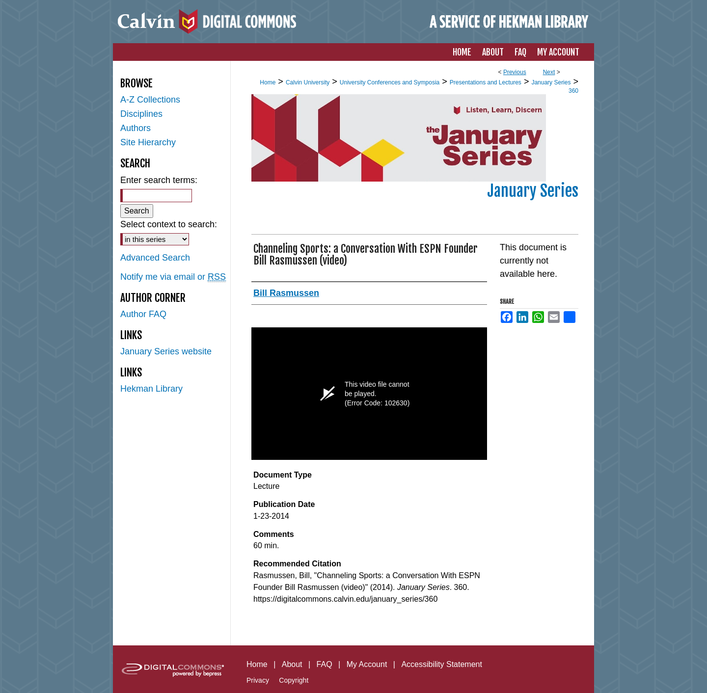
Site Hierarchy (148, 142)
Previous (514, 72)
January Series (551, 82)
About (292, 664)
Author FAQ (143, 314)
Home (267, 82)
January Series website (166, 351)
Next (549, 72)
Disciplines (141, 114)
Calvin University (307, 82)
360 (573, 90)
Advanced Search (155, 258)
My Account (367, 664)
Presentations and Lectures (485, 82)
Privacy (257, 680)
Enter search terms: (158, 180)
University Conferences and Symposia (389, 82)
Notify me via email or (173, 277)
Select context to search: (168, 224)
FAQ (324, 664)
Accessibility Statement (441, 664)
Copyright (293, 680)
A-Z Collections (150, 100)
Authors (135, 128)
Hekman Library (151, 389)
